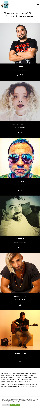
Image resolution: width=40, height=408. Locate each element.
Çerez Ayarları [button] (6, 404)
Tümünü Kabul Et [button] (15, 404)
